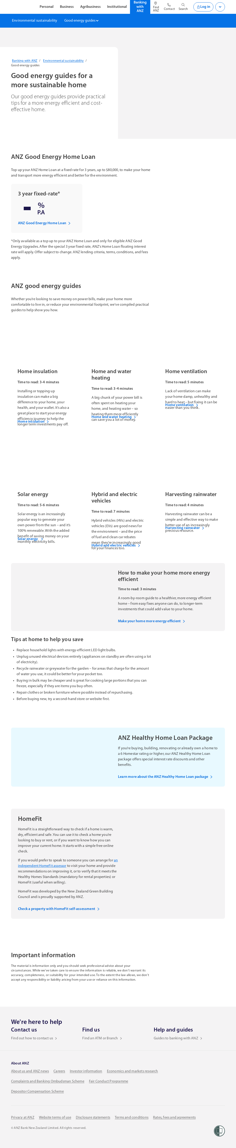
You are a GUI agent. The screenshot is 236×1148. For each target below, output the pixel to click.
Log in (203, 7)
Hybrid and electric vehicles (116, 545)
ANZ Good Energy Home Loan (44, 223)
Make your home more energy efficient (151, 621)
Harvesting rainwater (184, 528)
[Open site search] (183, 7)
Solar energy (30, 539)
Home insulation (33, 422)
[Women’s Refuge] (219, 1130)
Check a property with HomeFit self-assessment (59, 909)
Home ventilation (181, 405)
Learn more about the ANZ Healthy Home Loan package (165, 777)
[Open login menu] (220, 7)
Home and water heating (113, 417)
